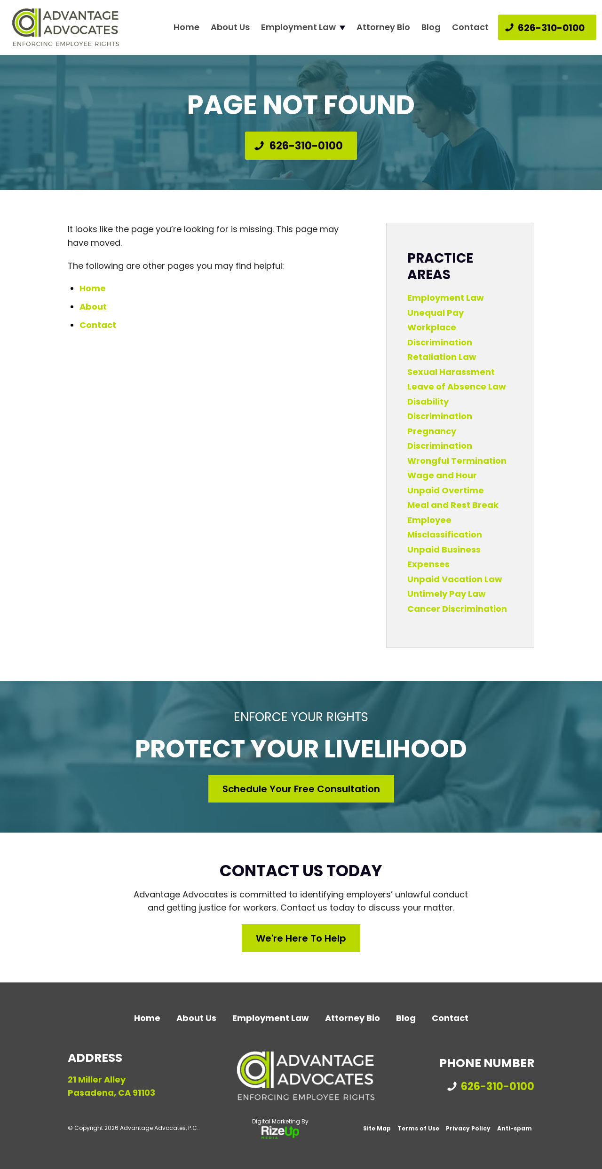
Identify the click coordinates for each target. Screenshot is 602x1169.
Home (186, 27)
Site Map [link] (377, 1128)
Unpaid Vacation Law (454, 579)
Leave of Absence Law (456, 386)
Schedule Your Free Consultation (301, 788)
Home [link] (92, 288)
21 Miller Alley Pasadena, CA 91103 (111, 1086)
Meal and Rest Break (453, 505)
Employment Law (298, 27)
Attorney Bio (383, 27)
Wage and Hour (442, 475)
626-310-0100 (551, 27)
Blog (431, 27)
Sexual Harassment (451, 372)
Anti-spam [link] (514, 1128)
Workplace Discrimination (439, 334)
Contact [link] (97, 325)
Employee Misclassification (444, 527)
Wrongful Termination (457, 461)
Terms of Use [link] (418, 1128)
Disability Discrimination (439, 409)
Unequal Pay (435, 313)
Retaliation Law (441, 357)
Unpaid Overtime (445, 490)
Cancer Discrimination (457, 609)
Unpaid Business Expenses (444, 557)
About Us (230, 27)
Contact (470, 27)
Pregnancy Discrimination (439, 438)
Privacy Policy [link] (468, 1128)
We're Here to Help (301, 938)
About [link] (93, 306)
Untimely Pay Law (446, 594)
